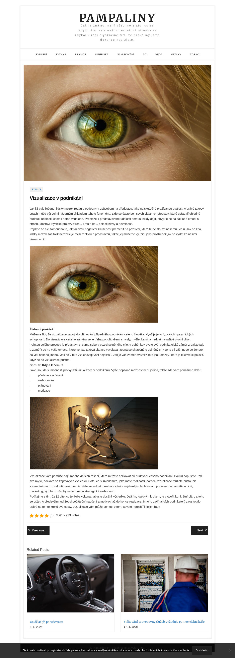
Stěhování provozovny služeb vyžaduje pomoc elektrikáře (164, 621)
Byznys (61, 54)
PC (144, 54)
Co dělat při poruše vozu (46, 622)
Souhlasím (202, 650)
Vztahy (176, 54)
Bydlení (41, 54)
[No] (230, 650)
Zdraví (195, 54)
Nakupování (125, 54)
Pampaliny (117, 17)
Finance (80, 54)
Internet (101, 54)
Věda (158, 54)
